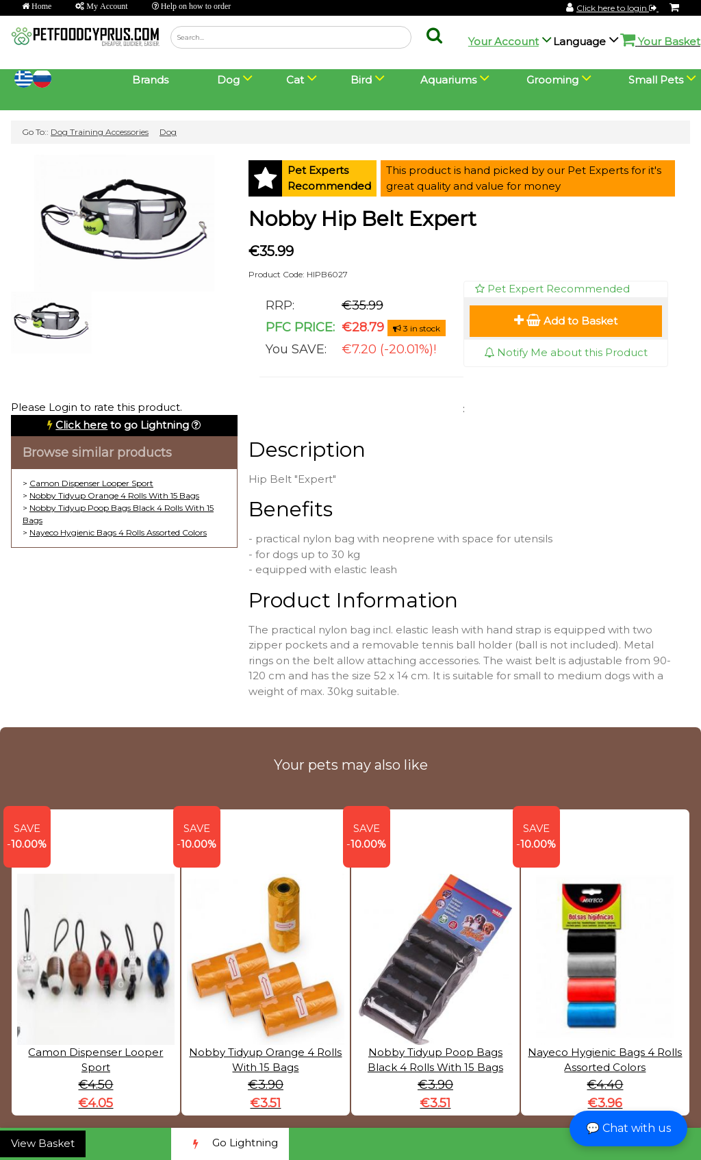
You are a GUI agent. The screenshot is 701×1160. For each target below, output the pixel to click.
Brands (150, 79)
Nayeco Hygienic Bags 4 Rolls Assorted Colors (118, 532)
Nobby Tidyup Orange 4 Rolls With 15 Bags (114, 495)
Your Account (503, 41)
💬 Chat (628, 1128)
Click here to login (617, 8)
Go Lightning (230, 1144)
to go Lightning (122, 424)
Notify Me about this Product (566, 352)
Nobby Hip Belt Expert (362, 218)
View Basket (43, 1143)
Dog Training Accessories (100, 132)
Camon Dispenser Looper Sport (91, 483)
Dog (168, 132)
